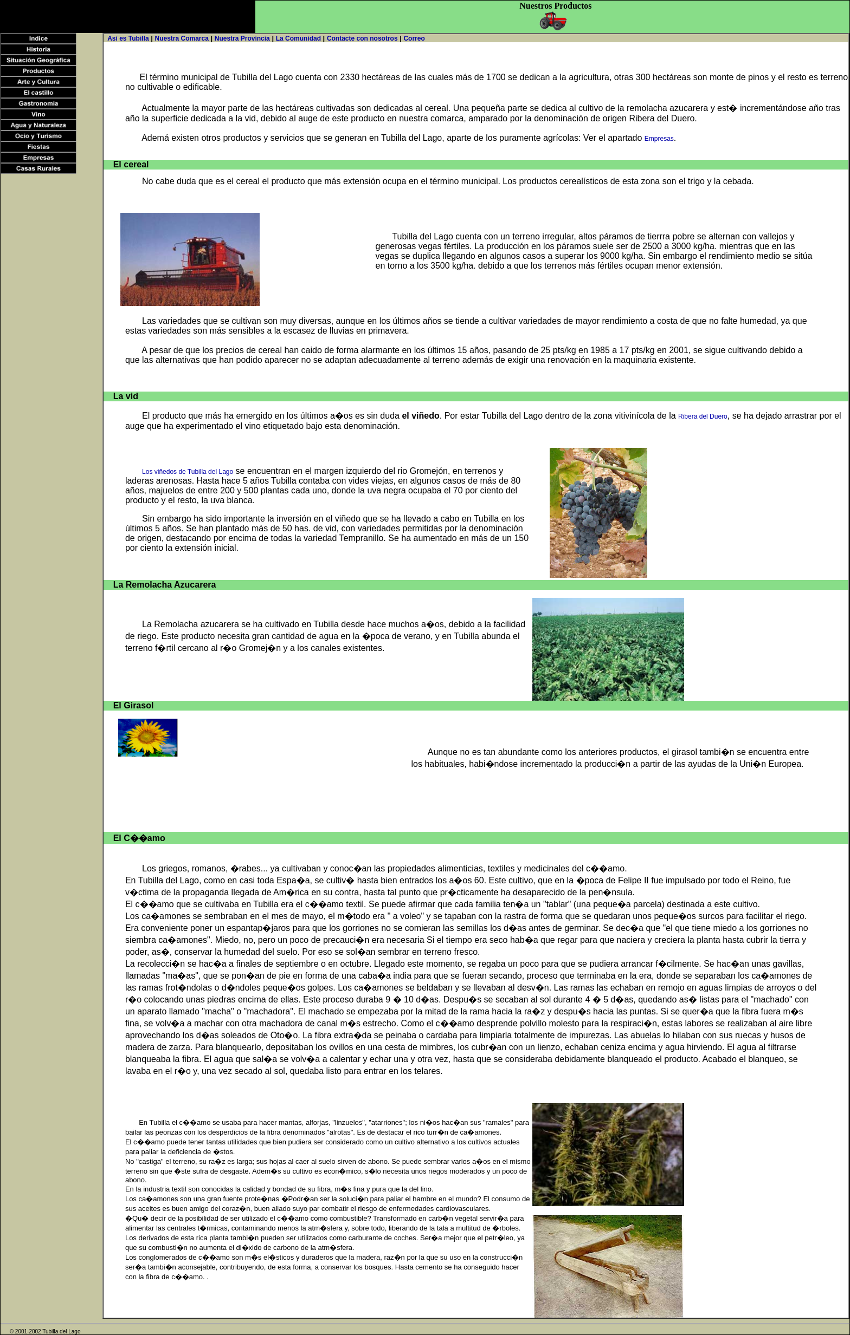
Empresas (659, 138)
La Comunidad (298, 38)
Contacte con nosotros (362, 38)
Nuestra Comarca (181, 38)
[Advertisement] (127, 17)
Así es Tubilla (128, 38)
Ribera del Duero (702, 416)
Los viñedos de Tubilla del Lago (187, 472)
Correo (413, 38)
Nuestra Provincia (242, 38)
